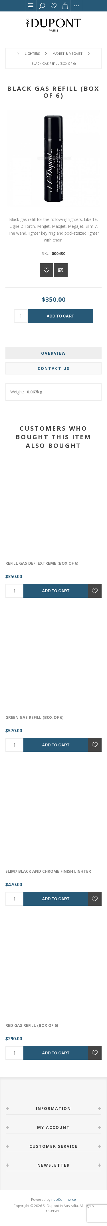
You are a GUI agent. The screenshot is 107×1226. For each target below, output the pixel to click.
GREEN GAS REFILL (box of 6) (34, 717)
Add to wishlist (46, 270)
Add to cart (60, 316)
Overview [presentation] (53, 353)
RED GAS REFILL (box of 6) (31, 1025)
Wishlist (53, 5)
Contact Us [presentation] (54, 368)
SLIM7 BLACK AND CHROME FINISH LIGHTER (48, 871)
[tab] (53, 353)
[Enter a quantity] (21, 316)
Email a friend (61, 270)
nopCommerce (63, 1199)
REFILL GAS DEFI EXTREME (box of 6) (41, 563)
